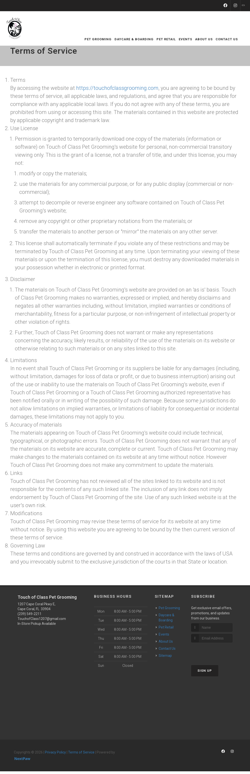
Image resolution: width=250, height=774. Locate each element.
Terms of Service (81, 752)
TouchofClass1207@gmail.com (42, 619)
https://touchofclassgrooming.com (117, 88)
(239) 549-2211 (30, 614)
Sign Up (205, 670)
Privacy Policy (55, 752)
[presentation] (217, 651)
